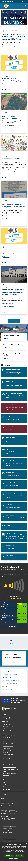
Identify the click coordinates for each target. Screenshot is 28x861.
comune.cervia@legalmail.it (9, 810)
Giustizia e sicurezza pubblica (9, 767)
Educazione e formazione (8, 765)
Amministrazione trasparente (9, 839)
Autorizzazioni (6, 775)
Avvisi (4, 786)
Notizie (6, 30)
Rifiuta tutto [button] (19, 855)
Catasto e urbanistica (8, 754)
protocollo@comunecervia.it (10, 812)
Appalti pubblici (6, 752)
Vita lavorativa (6, 748)
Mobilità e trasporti (7, 758)
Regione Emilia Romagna (7, 1)
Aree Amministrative (8, 726)
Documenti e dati (7, 737)
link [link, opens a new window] (16, 852)
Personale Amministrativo (9, 735)
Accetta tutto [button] (9, 855)
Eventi (4, 794)
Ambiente (5, 771)
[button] (14, 858)
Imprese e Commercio (8, 750)
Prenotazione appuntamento (9, 826)
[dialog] (14, 851)
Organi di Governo (7, 724)
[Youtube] (6, 718)
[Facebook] (3, 718)
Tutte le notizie (14, 321)
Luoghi (4, 792)
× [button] (26, 843)
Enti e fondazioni (7, 731)
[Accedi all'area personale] (23, 1)
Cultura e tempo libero (8, 746)
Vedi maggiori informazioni (14, 626)
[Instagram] (10, 718)
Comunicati (5, 784)
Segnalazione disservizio (8, 828)
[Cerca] (25, 6)
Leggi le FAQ (6, 830)
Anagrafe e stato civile (8, 744)
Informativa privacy (7, 841)
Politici (4, 733)
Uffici (4, 728)
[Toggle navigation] (2, 6)
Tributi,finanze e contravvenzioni (10, 769)
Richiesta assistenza (7, 832)
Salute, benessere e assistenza (10, 773)
